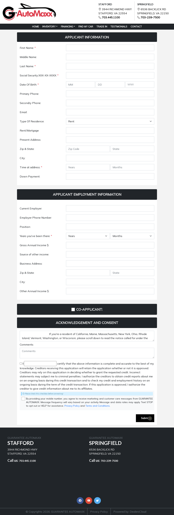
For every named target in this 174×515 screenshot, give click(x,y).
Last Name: (28, 66)
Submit (146, 418)
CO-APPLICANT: (89, 309)
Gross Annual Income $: (34, 245)
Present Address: (30, 139)
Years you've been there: (36, 236)
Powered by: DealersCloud (129, 511)
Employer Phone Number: (36, 217)
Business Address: (31, 263)
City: (22, 158)
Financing (67, 26)
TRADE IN (101, 26)
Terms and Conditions (97, 405)
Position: (25, 226)
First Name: (28, 48)
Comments (26, 344)
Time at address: (31, 167)
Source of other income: (34, 254)
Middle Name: (28, 57)
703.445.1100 (111, 17)
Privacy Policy (72, 405)
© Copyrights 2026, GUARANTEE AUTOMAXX (55, 511)
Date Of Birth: (29, 84)
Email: (23, 112)
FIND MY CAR (85, 26)
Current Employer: (31, 208)
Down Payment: (30, 176)
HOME (35, 26)
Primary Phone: (29, 93)
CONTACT (136, 26)
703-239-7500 (150, 17)
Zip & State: (27, 149)
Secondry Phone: (30, 103)
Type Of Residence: (32, 121)
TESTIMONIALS (118, 26)
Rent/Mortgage (29, 130)
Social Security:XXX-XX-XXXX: (39, 75)
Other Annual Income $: (34, 291)
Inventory (49, 26)
